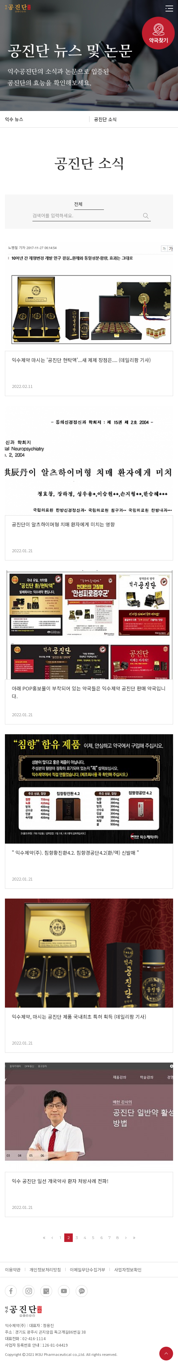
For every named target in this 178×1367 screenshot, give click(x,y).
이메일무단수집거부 (87, 1270)
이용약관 (13, 1270)
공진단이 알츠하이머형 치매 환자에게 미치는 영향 (63, 524)
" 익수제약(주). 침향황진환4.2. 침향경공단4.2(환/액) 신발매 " (75, 852)
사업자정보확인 (128, 1270)
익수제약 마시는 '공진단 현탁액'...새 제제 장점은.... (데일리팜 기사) (81, 359)
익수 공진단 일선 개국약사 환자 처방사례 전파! (60, 1180)
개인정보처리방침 (45, 1270)
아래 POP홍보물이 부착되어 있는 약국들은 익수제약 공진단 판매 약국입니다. (89, 692)
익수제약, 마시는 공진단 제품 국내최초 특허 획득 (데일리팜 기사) (79, 1016)
